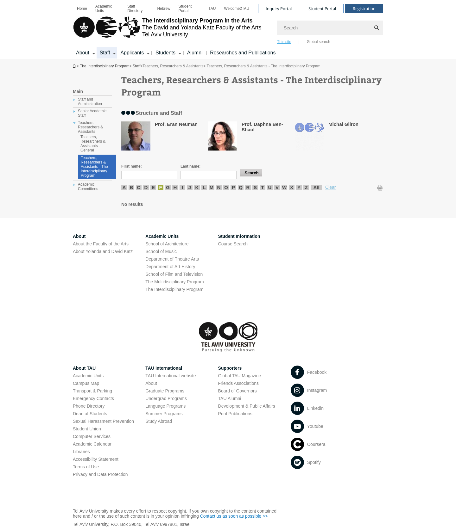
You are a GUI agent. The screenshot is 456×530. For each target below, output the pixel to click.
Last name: (190, 166)
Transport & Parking (92, 390)
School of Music (161, 251)
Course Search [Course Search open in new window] (233, 243)
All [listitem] (316, 187)
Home (82, 8)
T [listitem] (262, 187)
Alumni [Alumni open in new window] (195, 52)
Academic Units (103, 8)
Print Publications (235, 413)
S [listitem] (255, 187)
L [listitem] (204, 187)
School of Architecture (166, 243)
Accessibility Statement (95, 459)
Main (78, 91)
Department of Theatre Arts (172, 259)
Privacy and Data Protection (100, 474)
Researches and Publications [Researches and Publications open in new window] (243, 52)
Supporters (230, 368)
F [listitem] (160, 187)
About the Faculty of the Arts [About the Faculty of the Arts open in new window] (101, 243)
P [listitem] (233, 187)
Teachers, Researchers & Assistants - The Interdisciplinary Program (94, 167)
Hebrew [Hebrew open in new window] (163, 8)
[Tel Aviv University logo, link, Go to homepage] (167, 30)
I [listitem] (182, 187)
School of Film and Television (174, 274)
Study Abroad (158, 421)
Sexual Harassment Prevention (103, 421)
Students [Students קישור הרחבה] (165, 52)
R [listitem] (248, 187)
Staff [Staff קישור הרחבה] (105, 52)
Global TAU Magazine (239, 375)
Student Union (87, 428)
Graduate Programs (164, 390)
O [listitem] (226, 187)
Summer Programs (163, 413)
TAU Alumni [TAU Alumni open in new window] (229, 398)
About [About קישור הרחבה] (82, 52)
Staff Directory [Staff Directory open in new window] (134, 8)
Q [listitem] (241, 187)
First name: (131, 166)
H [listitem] (175, 187)
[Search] (330, 28)
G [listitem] (168, 187)
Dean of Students (90, 413)
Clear (330, 187)
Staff (136, 66)
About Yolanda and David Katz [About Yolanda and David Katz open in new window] (103, 251)
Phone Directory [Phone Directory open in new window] (88, 406)
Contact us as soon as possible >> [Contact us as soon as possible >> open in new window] (234, 516)
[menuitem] (82, 8)
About (151, 383)
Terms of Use (86, 466)
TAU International (163, 368)
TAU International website (170, 375)
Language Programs (165, 406)
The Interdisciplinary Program (75, 66)
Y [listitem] (299, 187)
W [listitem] (284, 187)
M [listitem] (212, 187)
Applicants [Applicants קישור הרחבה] (132, 52)
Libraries (81, 451)
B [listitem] (131, 187)
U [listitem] (270, 187)
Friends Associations (238, 383)
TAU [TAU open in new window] (212, 8)
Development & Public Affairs (246, 406)
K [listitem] (197, 187)
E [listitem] (153, 187)
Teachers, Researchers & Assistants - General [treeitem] (92, 143)
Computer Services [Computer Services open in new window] (92, 436)
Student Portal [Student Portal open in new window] (185, 8)
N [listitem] (219, 187)
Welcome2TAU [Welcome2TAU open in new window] (236, 8)
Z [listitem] (306, 187)
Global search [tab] (318, 42)
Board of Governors (237, 390)
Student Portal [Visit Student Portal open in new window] (322, 8)
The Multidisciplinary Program (174, 281)
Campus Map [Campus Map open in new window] (86, 383)
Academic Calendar (92, 444)
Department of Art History (170, 266)
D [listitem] (146, 187)
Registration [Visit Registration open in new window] (364, 8)
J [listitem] (189, 187)
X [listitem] (291, 187)
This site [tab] (284, 42)
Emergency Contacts (93, 398)
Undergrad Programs (166, 398)
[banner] (228, 29)
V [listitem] (277, 187)
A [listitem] (124, 187)
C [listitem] (139, 187)
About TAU (84, 368)
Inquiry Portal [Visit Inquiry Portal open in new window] (279, 8)
